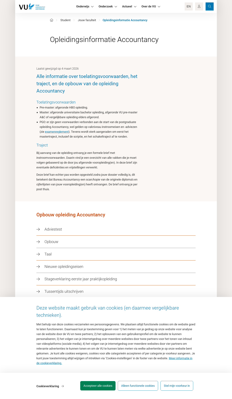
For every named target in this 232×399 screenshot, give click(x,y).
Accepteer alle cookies (94, 387)
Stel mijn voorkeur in (177, 387)
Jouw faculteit (87, 20)
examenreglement (57, 131)
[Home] (51, 20)
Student (65, 20)
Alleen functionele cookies (136, 387)
